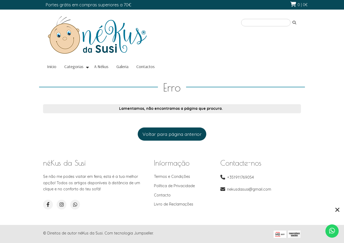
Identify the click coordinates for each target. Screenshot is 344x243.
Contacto (162, 195)
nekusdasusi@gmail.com (249, 189)
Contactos (145, 66)
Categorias (73, 66)
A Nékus (101, 66)
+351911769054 (240, 177)
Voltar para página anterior (172, 134)
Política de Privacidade (174, 185)
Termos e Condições (172, 176)
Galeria (122, 66)
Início (51, 66)
